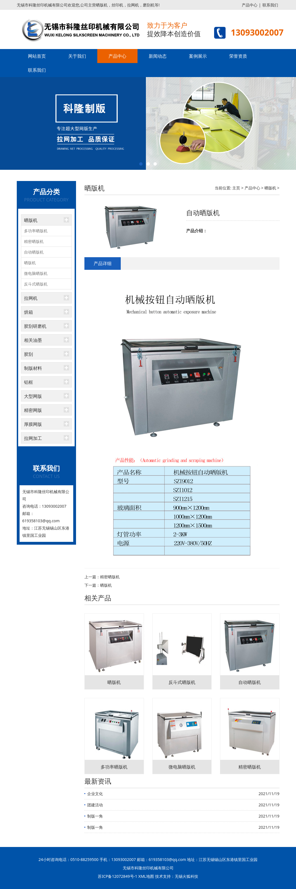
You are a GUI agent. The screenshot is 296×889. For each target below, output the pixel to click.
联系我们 (270, 5)
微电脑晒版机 (36, 273)
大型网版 (33, 396)
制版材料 (33, 368)
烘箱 (28, 312)
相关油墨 (33, 340)
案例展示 (198, 56)
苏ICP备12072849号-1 (117, 876)
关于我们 (77, 56)
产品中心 (249, 5)
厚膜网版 (33, 424)
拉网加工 (33, 438)
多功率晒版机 (36, 230)
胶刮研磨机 (35, 326)
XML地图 (146, 876)
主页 (236, 188)
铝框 (28, 382)
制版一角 (95, 816)
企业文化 (95, 793)
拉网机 (30, 298)
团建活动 (95, 804)
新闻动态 (158, 56)
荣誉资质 (238, 56)
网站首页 (37, 56)
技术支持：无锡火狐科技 (176, 876)
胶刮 (28, 354)
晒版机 (30, 220)
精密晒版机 (34, 241)
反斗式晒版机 (36, 284)
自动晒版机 (34, 252)
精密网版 (33, 410)
